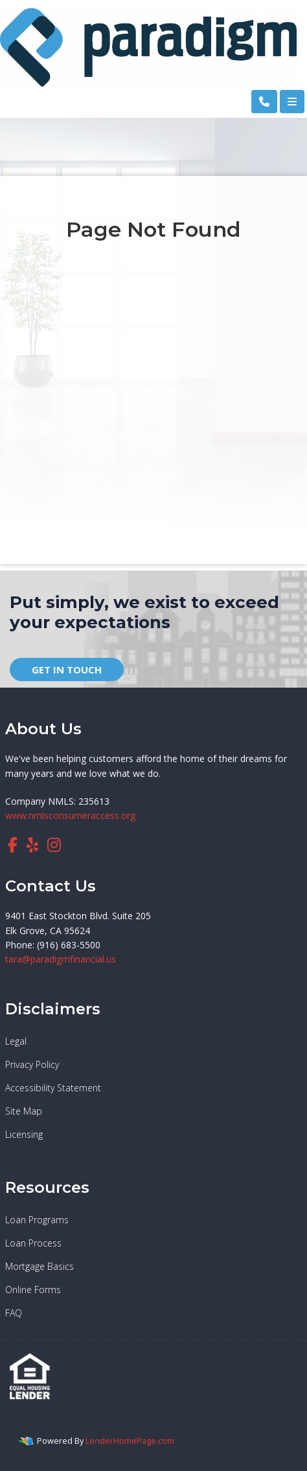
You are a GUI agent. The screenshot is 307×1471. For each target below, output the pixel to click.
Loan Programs (37, 1220)
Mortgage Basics (39, 1266)
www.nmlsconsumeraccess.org (70, 815)
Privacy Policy (32, 1064)
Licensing (24, 1134)
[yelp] (32, 844)
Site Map (23, 1111)
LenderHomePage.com (129, 1440)
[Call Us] (264, 101)
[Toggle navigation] (292, 101)
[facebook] (12, 844)
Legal (16, 1041)
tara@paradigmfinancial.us (60, 959)
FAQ (13, 1313)
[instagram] (54, 844)
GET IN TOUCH (67, 669)
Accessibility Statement (53, 1088)
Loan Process (33, 1243)
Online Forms (33, 1289)
